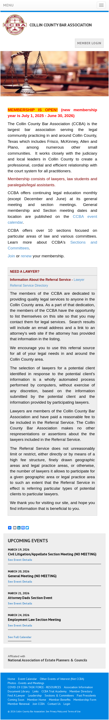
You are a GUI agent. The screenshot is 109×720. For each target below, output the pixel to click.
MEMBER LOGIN (89, 43)
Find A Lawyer (16, 695)
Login (67, 704)
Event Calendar (27, 679)
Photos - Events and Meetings (26, 683)
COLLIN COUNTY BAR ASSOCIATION (60, 25)
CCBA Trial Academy (54, 691)
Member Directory (81, 691)
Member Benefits (60, 700)
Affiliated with (54, 658)
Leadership (35, 695)
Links (36, 691)
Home (11, 679)
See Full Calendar (19, 637)
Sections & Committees (59, 695)
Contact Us (54, 704)
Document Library (19, 691)
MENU (8, 5)
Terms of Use (74, 711)
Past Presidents (86, 695)
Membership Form (84, 700)
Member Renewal (19, 704)
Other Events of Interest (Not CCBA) (62, 679)
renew (26, 256)
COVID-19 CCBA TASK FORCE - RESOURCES (34, 687)
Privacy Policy (56, 711)
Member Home (36, 700)
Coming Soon (16, 700)
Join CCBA (39, 704)
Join (11, 256)
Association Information (78, 687)
